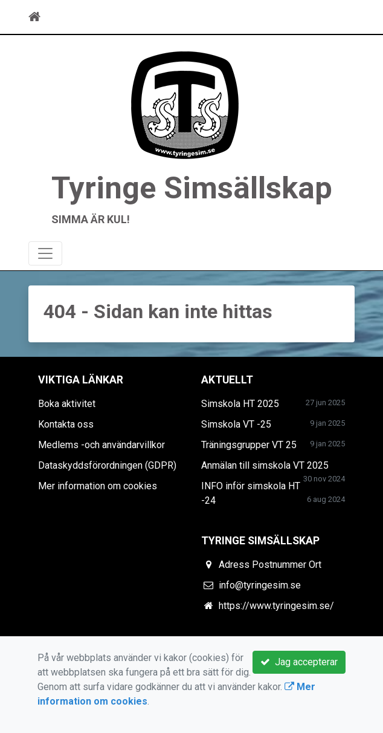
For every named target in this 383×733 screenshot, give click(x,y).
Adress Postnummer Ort (270, 564)
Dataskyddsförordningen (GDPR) (107, 465)
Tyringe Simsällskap (191, 188)
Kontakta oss (66, 424)
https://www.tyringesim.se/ (276, 605)
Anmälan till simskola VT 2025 (265, 465)
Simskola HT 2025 (240, 403)
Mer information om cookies (97, 486)
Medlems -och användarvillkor (101, 445)
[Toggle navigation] (338, 17)
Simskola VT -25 (236, 424)
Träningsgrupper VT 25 (249, 445)
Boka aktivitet (66, 403)
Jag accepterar (299, 662)
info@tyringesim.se (260, 585)
